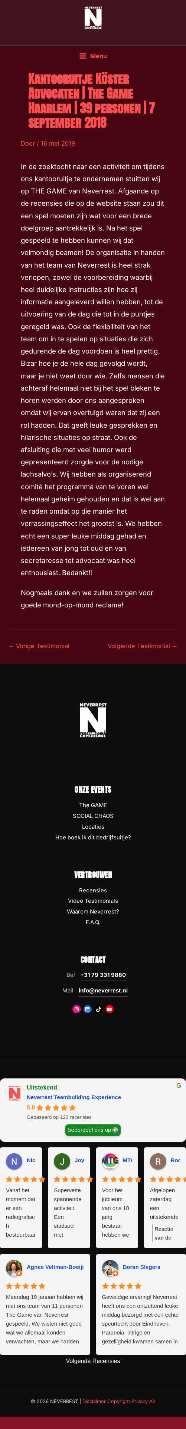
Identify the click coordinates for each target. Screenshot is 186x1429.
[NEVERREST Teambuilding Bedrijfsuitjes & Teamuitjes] (93, 17)
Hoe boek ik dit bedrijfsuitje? (93, 837)
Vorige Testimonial (38, 646)
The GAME (93, 805)
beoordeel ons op (89, 1129)
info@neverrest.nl (103, 990)
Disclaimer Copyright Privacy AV (119, 1401)
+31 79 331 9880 (103, 974)
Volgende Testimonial (143, 646)
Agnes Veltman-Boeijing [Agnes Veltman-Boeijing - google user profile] (59, 1267)
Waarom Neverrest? (93, 911)
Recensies (93, 890)
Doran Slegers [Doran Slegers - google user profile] (142, 1267)
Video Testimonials (93, 900)
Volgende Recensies (93, 1361)
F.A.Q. (93, 922)
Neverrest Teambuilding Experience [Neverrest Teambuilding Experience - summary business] (74, 1097)
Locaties (93, 826)
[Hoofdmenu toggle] (93, 56)
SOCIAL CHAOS (93, 815)
